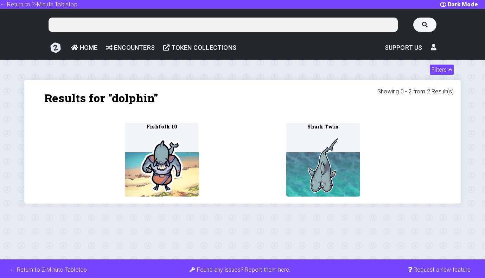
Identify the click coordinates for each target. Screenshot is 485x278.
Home (84, 47)
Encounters (130, 47)
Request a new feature (439, 269)
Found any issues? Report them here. (240, 269)
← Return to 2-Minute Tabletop (38, 4)
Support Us (403, 47)
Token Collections (199, 47)
